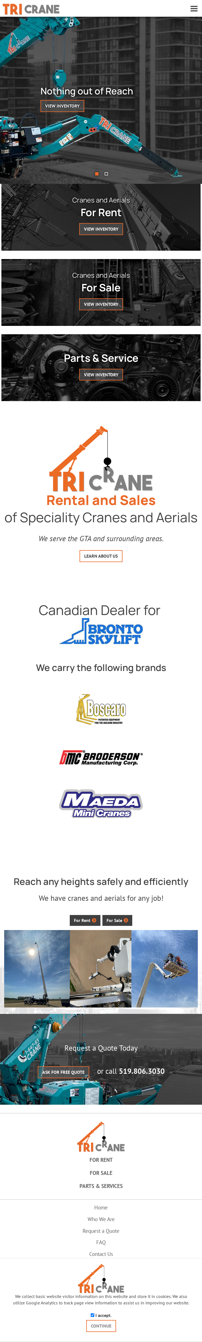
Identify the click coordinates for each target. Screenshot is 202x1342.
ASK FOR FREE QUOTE (63, 1072)
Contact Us (101, 1254)
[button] (191, 100)
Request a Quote (101, 1231)
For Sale (114, 920)
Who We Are (101, 1219)
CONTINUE (101, 1326)
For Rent (82, 920)
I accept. (101, 1315)
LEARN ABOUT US (101, 556)
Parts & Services (101, 1186)
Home (101, 1207)
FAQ (101, 1242)
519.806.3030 (142, 1071)
